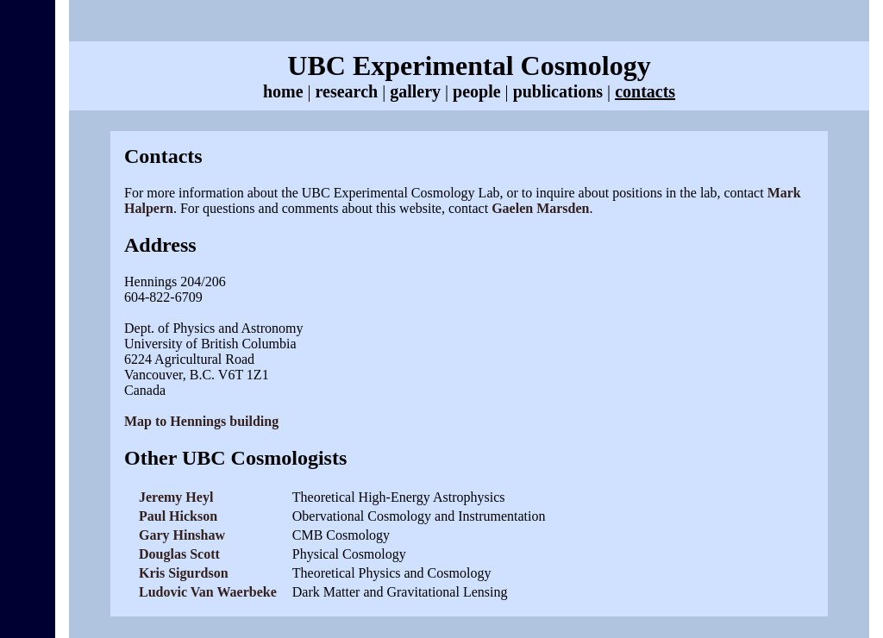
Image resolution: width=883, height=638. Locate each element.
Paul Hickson (178, 516)
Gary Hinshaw (182, 535)
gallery (415, 91)
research (347, 91)
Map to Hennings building (201, 421)
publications (558, 91)
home (283, 91)
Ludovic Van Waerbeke (208, 592)
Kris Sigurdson (184, 573)
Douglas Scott (179, 554)
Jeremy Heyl (176, 497)
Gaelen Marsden (540, 208)
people (477, 91)
